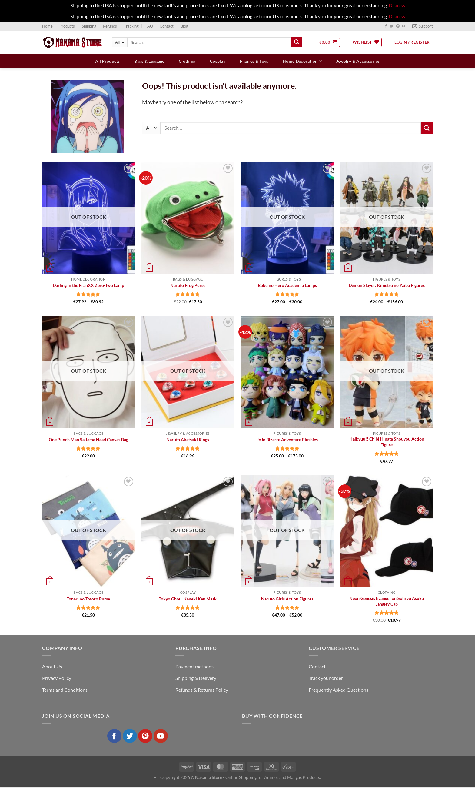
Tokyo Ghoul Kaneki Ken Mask (188, 598)
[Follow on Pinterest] (398, 26)
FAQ (149, 26)
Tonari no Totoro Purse (88, 598)
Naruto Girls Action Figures (287, 598)
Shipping (89, 26)
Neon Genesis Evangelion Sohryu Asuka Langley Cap (386, 601)
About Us (52, 666)
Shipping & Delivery (195, 678)
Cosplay (217, 61)
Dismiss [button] (397, 5)
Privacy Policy (56, 678)
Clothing (187, 61)
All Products (107, 61)
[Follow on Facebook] (386, 26)
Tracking (131, 26)
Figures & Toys (254, 61)
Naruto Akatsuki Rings (187, 439)
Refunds (110, 26)
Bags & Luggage (149, 61)
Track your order (326, 678)
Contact (167, 26)
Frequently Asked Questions (338, 690)
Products (67, 26)
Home (47, 26)
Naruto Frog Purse (187, 285)
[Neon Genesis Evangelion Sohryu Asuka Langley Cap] (386, 531)
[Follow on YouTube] (403, 26)
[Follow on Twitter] (392, 26)
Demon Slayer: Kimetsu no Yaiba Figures (387, 285)
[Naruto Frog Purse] (188, 218)
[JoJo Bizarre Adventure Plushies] (287, 372)
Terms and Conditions (65, 690)
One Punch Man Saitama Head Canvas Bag (88, 439)
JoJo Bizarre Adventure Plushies (287, 439)
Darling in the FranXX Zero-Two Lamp (88, 285)
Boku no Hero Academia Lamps (287, 285)
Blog (184, 26)
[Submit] (296, 42)
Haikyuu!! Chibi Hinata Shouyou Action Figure (386, 441)
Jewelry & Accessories (358, 61)
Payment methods (194, 666)
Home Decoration (302, 61)
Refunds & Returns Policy (201, 690)
